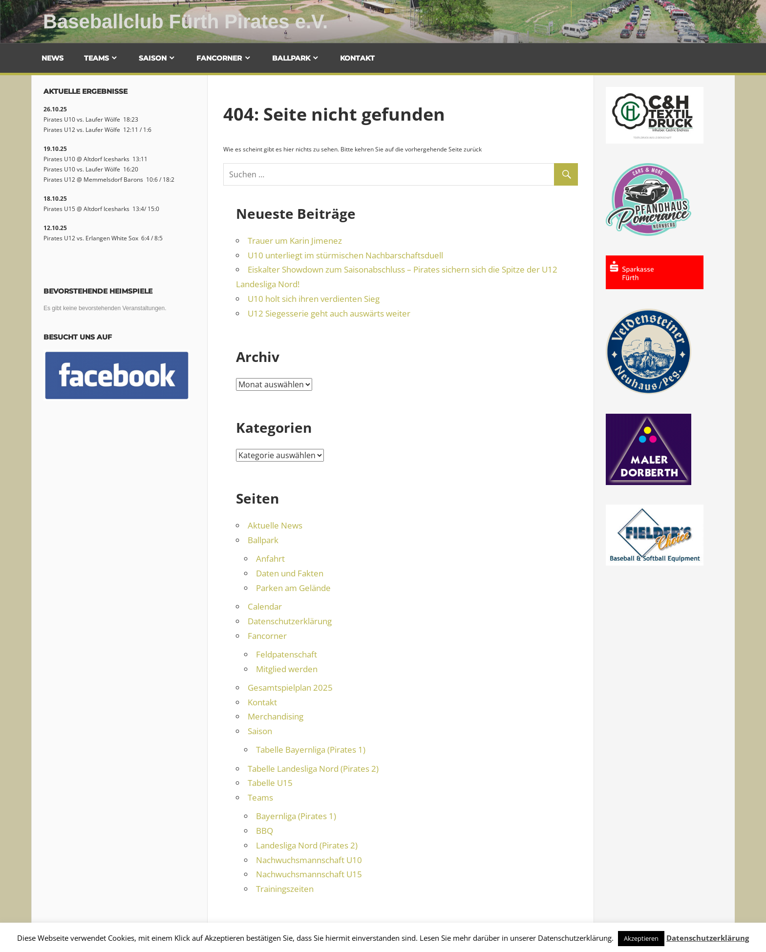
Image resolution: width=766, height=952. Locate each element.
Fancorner (219, 58)
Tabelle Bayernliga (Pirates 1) (310, 749)
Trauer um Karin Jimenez (295, 240)
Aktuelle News (275, 525)
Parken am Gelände (293, 587)
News (53, 58)
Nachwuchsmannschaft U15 (309, 874)
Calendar (265, 606)
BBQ (264, 830)
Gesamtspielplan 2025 (290, 687)
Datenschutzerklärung (290, 621)
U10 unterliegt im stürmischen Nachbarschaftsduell (345, 255)
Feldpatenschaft (286, 654)
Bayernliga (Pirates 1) (296, 816)
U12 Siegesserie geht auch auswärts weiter (329, 313)
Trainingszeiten (285, 888)
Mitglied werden (287, 669)
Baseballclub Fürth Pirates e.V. (185, 21)
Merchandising (275, 716)
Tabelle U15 (270, 782)
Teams (96, 58)
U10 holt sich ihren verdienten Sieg (314, 298)
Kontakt (357, 58)
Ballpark (291, 58)
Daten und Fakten (289, 573)
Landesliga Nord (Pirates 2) (307, 845)
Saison (153, 58)
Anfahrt (270, 558)
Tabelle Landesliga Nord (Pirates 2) (313, 768)
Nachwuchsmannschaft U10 (309, 860)
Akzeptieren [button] (641, 938)
